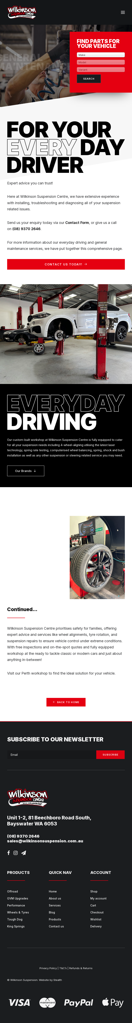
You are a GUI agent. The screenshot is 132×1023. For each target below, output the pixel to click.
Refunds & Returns (80, 968)
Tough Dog (14, 919)
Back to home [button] (66, 702)
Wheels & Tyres (18, 912)
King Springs (16, 926)
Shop (93, 891)
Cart (93, 905)
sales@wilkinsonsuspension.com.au (45, 841)
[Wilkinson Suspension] (22, 12)
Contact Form (77, 223)
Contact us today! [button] (66, 264)
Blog (52, 912)
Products (55, 919)
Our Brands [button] (25, 471)
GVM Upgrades (17, 898)
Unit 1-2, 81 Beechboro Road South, (49, 818)
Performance (16, 905)
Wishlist (95, 919)
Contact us (56, 926)
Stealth (57, 979)
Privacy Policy (48, 968)
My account (98, 898)
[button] (123, 12)
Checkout (97, 912)
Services (55, 905)
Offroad (12, 891)
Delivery (96, 926)
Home (53, 891)
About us (55, 898)
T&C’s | (63, 968)
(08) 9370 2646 (26, 229)
